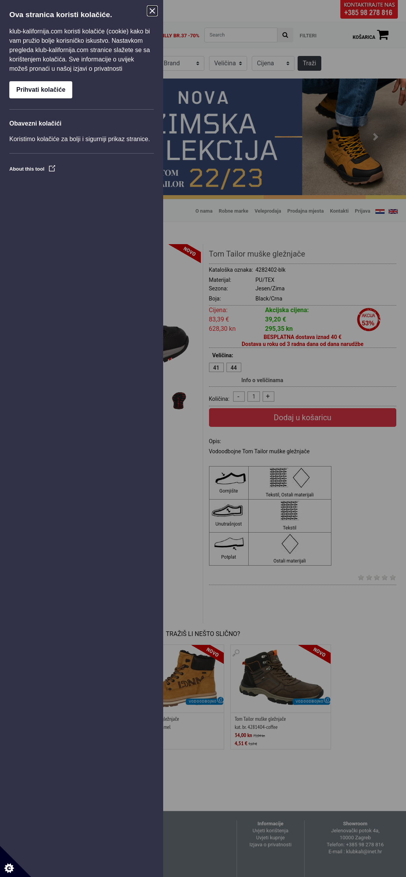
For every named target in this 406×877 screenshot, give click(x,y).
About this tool (32, 169)
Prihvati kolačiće (40, 89)
